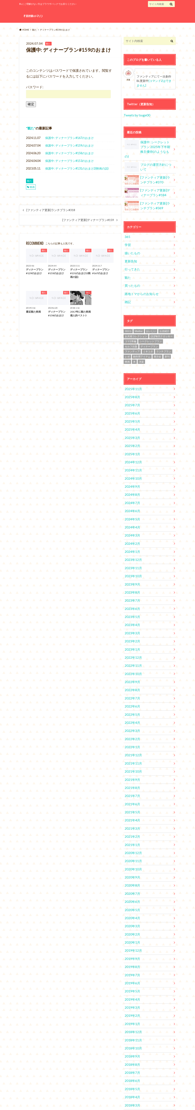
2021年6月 (131, 767)
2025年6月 (131, 400)
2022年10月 (132, 644)
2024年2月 (131, 522)
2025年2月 (131, 430)
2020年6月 (131, 858)
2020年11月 (132, 820)
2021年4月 (131, 782)
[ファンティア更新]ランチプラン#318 (50, 210)
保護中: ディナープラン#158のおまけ (69, 153)
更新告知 (130, 252)
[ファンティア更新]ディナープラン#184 (147, 186)
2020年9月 (131, 836)
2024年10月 (132, 461)
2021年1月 (131, 805)
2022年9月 (131, 652)
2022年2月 (131, 705)
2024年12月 (132, 446)
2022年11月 (132, 637)
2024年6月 (131, 491)
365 (126, 229)
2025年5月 (131, 407)
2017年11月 (132, 1080)
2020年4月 (131, 874)
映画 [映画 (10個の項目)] (127, 350)
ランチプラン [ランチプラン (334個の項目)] (163, 340)
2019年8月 (131, 920)
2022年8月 (131, 660)
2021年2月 (131, 797)
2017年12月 (132, 1073)
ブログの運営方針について (148, 160)
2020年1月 (131, 897)
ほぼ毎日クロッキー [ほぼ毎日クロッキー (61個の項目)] (161, 324)
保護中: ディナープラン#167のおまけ (69, 138)
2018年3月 (131, 1050)
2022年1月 (131, 713)
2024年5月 (131, 499)
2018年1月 (131, 1065)
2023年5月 (131, 591)
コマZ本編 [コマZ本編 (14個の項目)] (130, 329)
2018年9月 (131, 1004)
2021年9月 (131, 744)
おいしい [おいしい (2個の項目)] (151, 319)
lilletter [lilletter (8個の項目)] (139, 319)
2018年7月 (131, 1019)
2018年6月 (131, 1027)
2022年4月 (131, 690)
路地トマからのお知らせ (140, 283)
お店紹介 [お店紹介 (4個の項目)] (164, 319)
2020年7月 (131, 851)
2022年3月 (131, 698)
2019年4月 (131, 950)
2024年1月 (131, 530)
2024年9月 (131, 469)
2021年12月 (132, 721)
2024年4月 (131, 507)
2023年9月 (131, 560)
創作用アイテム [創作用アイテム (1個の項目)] (141, 345)
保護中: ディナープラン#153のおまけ (69, 160)
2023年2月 (131, 614)
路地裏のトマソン (144, 1099)
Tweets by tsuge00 (136, 114)
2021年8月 (131, 751)
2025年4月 (131, 415)
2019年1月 (131, 973)
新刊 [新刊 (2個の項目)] (167, 345)
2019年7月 (131, 927)
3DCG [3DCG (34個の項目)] (128, 319)
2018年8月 (131, 1011)
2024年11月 (132, 453)
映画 (32, 187)
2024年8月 (131, 476)
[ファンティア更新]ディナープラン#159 (88, 220)
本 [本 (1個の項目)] (134, 350)
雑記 (127, 290)
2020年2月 (131, 889)
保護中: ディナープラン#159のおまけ (69, 145)
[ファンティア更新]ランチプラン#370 (147, 173)
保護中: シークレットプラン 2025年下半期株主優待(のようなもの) (147, 145)
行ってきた (131, 260)
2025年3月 (131, 423)
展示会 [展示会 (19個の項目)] (157, 345)
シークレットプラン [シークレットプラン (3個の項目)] (150, 329)
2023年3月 (131, 606)
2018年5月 (131, 1034)
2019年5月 (131, 943)
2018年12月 (132, 981)
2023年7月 (131, 576)
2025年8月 (131, 384)
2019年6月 (131, 935)
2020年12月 (132, 813)
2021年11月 (132, 728)
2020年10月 (132, 828)
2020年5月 (131, 866)
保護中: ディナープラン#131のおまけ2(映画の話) (77, 168)
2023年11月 (132, 545)
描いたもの (131, 244)
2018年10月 (132, 996)
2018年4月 (131, 1042)
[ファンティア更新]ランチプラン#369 (147, 198)
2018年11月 (132, 989)
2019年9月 (131, 912)
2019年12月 (132, 904)
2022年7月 (131, 667)
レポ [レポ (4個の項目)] (127, 345)
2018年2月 (131, 1057)
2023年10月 (132, 553)
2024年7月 (131, 484)
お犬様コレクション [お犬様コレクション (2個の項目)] (136, 324)
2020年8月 (131, 843)
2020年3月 (131, 881)
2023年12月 (132, 537)
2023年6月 (131, 583)
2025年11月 (132, 377)
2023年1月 (131, 622)
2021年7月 (131, 759)
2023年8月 (131, 568)
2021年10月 (132, 736)
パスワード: (68, 91)
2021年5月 (131, 774)
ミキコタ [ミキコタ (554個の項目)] (148, 340)
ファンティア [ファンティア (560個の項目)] (132, 340)
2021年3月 (131, 790)
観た (30, 128)
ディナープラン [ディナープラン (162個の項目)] (149, 334)
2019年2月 (131, 966)
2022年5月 (131, 683)
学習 (127, 237)
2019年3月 (131, 958)
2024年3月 (131, 514)
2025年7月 (131, 392)
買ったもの (131, 275)
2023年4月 (131, 599)
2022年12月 (132, 629)
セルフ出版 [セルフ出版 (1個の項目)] (131, 334)
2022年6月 (131, 675)
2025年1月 (131, 438)
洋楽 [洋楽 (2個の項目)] (141, 350)
